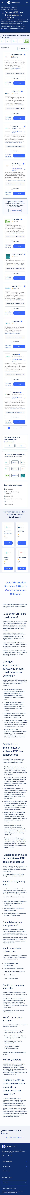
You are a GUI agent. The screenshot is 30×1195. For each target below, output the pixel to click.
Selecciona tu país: (7, 1177)
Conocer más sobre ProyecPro (16, 233)
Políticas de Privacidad (7, 1191)
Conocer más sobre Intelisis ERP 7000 (14, 300)
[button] (15, 73)
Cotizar (19, 83)
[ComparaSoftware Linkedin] (3, 1155)
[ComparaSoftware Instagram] (11, 1155)
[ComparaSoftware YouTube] (6, 1155)
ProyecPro (16, 219)
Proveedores (15, 1166)
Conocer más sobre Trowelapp (17, 408)
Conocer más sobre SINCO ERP (16, 105)
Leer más (3, 30)
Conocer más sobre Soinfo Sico (12, 333)
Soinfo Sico (16, 321)
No (21, 446)
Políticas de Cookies (18, 1191)
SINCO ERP (16, 91)
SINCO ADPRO (17, 254)
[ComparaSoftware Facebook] (9, 1155)
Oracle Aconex (17, 164)
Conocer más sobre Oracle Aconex (16, 180)
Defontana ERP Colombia (8, 532)
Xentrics (15, 355)
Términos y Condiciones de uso (9, 1192)
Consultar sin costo (8, 83)
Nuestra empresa (15, 1161)
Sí (9, 446)
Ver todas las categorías (15, 1137)
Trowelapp (16, 392)
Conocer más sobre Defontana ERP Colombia (13, 69)
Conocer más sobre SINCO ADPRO (15, 265)
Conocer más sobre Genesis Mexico (13, 142)
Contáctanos (15, 1171)
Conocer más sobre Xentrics (11, 371)
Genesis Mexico (6, 558)
